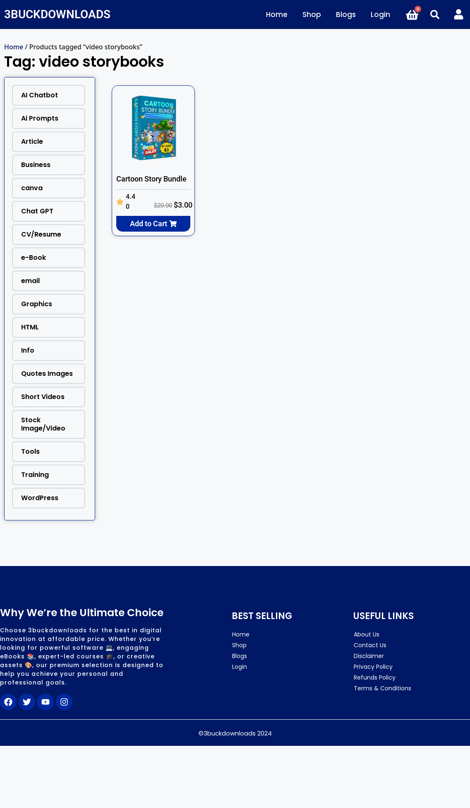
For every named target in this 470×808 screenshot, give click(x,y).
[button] (435, 14)
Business (35, 164)
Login (380, 14)
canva (32, 188)
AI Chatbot (39, 95)
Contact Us (370, 645)
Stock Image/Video (43, 424)
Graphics (36, 304)
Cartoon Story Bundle (151, 178)
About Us (366, 634)
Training (35, 474)
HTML (30, 327)
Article (32, 141)
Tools (30, 451)
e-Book (33, 257)
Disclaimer (369, 656)
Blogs (346, 14)
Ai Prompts (39, 118)
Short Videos (43, 397)
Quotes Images (47, 373)
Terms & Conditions (382, 688)
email (30, 280)
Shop (311, 14)
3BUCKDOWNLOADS (57, 14)
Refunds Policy (375, 677)
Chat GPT (37, 211)
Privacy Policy (373, 667)
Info (27, 350)
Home (277, 14)
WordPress (39, 498)
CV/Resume (41, 234)
